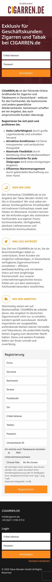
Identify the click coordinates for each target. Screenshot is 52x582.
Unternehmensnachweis (17, 456)
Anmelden (26, 73)
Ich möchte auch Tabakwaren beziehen (25, 449)
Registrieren (26, 489)
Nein (18, 452)
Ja (9, 452)
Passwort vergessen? (39, 560)
